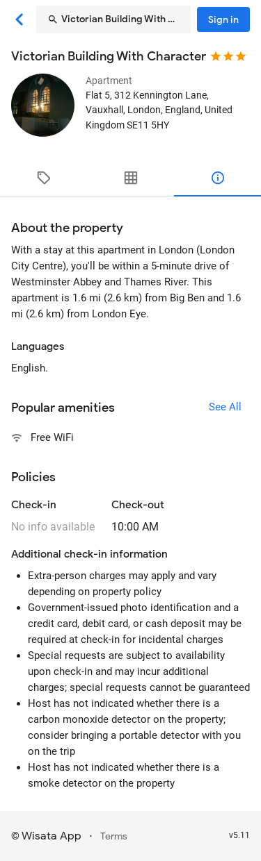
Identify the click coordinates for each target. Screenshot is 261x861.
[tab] (43, 178)
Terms (113, 836)
